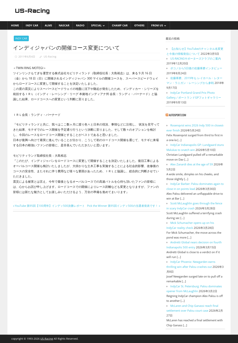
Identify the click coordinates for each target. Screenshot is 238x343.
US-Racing (33, 10)
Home (15, 25)
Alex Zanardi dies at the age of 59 (191, 164)
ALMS (48, 25)
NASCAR (64, 25)
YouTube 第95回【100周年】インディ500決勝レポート (50, 206)
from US (157, 25)
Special (96, 25)
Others (139, 25)
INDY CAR (32, 25)
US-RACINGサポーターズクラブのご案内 (195, 58)
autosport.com (177, 115)
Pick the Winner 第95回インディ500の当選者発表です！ (122, 206)
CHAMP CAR (120, 25)
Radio (80, 25)
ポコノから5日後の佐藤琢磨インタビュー (196, 68)
